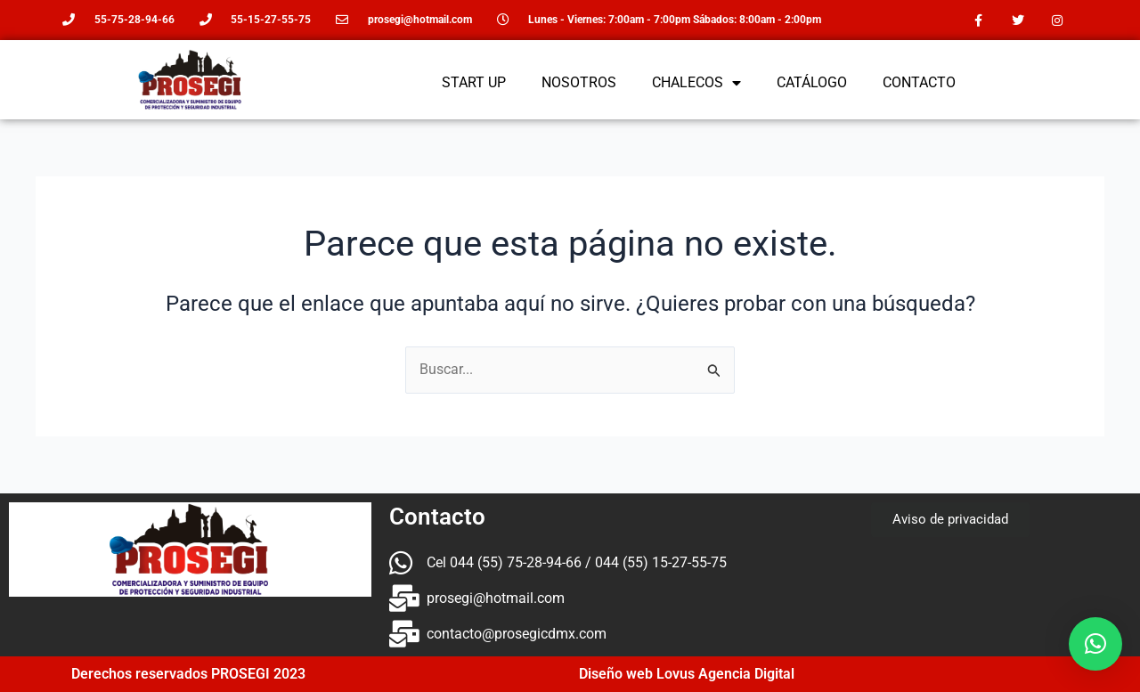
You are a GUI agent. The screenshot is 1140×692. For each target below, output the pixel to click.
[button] (1095, 644)
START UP (474, 82)
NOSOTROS (579, 82)
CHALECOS (696, 83)
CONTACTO (919, 82)
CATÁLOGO (812, 82)
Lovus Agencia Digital (725, 673)
